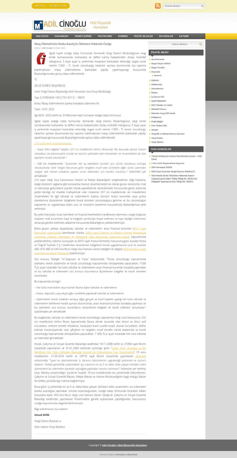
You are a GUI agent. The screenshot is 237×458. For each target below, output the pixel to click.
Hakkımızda (156, 84)
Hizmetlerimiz (157, 88)
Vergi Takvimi (157, 142)
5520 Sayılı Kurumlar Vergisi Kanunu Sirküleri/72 (173, 171)
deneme (157, 75)
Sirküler (154, 130)
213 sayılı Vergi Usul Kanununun (52, 143)
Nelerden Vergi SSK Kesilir (163, 113)
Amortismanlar (157, 59)
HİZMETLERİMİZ (83, 36)
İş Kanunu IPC (157, 97)
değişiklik (141, 356)
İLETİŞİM (184, 36)
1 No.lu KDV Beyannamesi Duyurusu (167, 163)
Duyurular (155, 72)
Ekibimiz (155, 80)
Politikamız (156, 117)
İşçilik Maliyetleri (158, 101)
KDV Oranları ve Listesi (161, 105)
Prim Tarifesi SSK (159, 125)
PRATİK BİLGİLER (143, 36)
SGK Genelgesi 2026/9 (161, 167)
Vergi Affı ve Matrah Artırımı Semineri (168, 134)
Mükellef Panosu (158, 109)
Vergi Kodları (157, 138)
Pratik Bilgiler (157, 121)
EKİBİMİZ (123, 36)
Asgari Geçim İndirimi (161, 63)
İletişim (154, 93)
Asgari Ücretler (158, 67)
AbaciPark (132, 454)
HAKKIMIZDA (62, 36)
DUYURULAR (166, 36)
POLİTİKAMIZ (105, 36)
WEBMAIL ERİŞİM (58, 6)
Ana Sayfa (40, 6)
